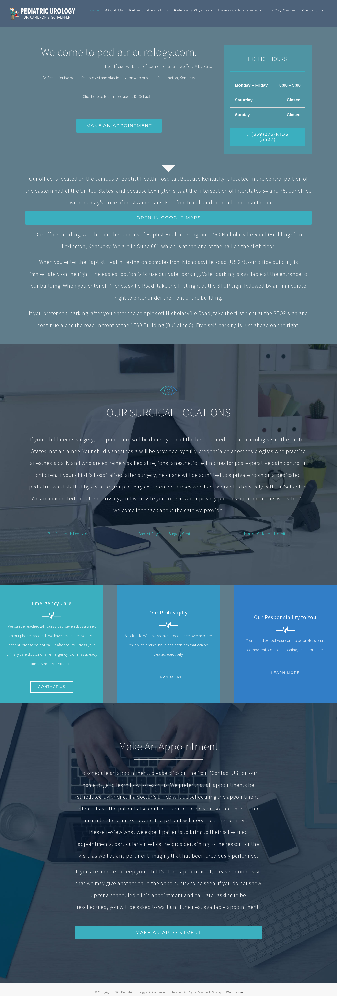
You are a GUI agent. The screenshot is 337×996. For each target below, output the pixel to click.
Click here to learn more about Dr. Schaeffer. (119, 96)
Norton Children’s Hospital (266, 533)
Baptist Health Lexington (68, 533)
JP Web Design (232, 992)
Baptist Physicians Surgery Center (166, 533)
